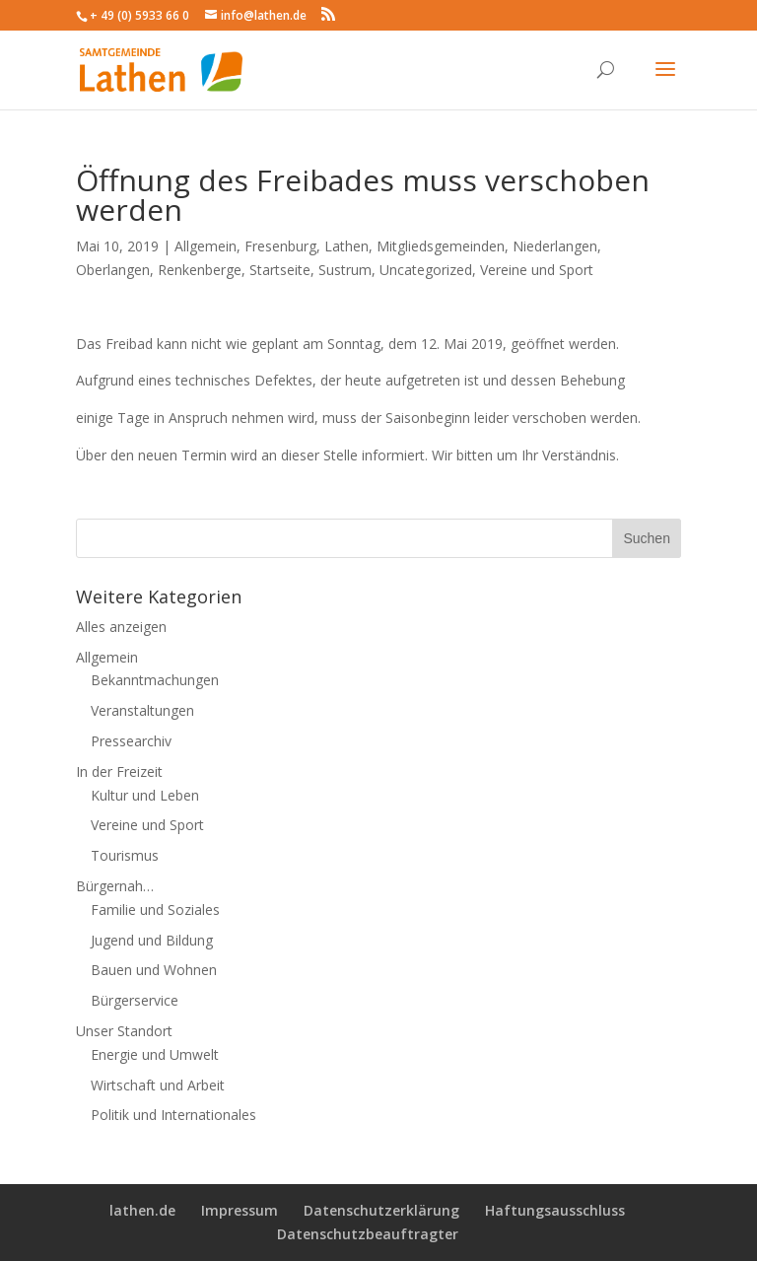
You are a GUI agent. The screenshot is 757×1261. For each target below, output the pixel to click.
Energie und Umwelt (155, 1054)
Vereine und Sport (536, 269)
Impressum (239, 1210)
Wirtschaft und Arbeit (158, 1085)
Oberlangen (113, 269)
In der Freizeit (119, 771)
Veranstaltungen (142, 710)
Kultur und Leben (145, 795)
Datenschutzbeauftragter (367, 1234)
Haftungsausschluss (555, 1210)
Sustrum (345, 269)
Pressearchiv (131, 741)
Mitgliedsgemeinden (441, 246)
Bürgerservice (134, 1000)
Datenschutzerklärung (381, 1210)
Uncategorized (425, 269)
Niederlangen (555, 246)
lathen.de (142, 1210)
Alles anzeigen (121, 626)
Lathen (346, 246)
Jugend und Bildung (152, 940)
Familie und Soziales (155, 909)
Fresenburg (280, 246)
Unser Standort (124, 1030)
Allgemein (205, 246)
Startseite (279, 269)
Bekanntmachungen (155, 679)
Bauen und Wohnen (154, 969)
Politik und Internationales (173, 1114)
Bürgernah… (115, 885)
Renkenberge (199, 269)
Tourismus (125, 855)
